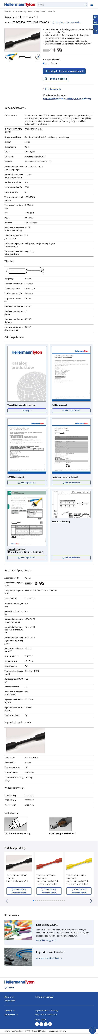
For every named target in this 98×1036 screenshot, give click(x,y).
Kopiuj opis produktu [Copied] (66, 22)
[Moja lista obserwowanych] (95, 31)
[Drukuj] (95, 22)
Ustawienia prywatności (57, 1031)
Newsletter (9, 1014)
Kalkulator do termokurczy (17, 825)
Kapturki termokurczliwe (47, 958)
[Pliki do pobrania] (95, 27)
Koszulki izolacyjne (44, 940)
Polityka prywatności (44, 997)
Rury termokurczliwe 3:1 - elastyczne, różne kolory (67, 98)
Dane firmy (9, 997)
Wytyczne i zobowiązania (46, 1014)
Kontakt (8, 1010)
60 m (55, 63)
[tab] (49, 108)
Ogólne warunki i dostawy (46, 1010)
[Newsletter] (95, 17)
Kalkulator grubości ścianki (62, 825)
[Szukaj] (62, 4)
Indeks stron (9, 1000)
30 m (47, 63)
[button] (33, 900)
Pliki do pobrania (53, 89)
